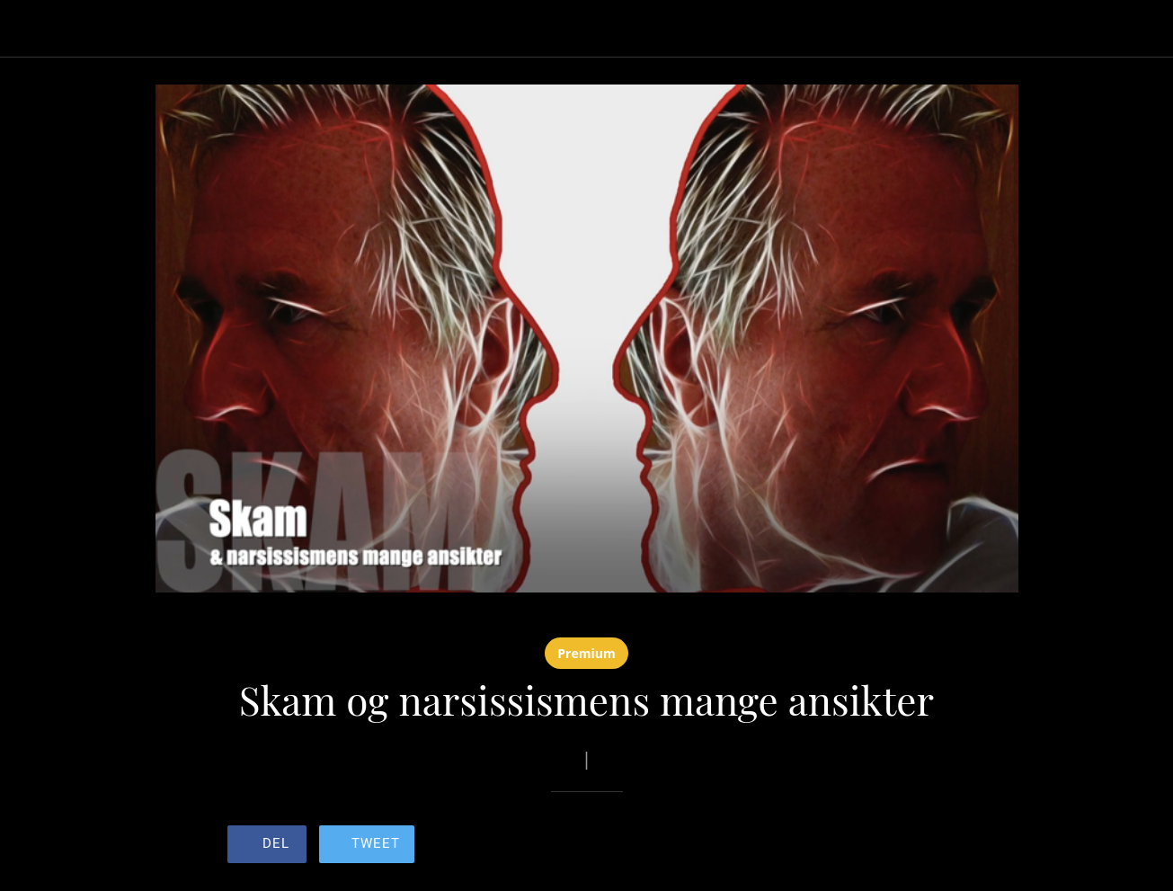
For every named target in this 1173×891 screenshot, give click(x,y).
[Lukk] (29, 29)
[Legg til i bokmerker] (881, 846)
